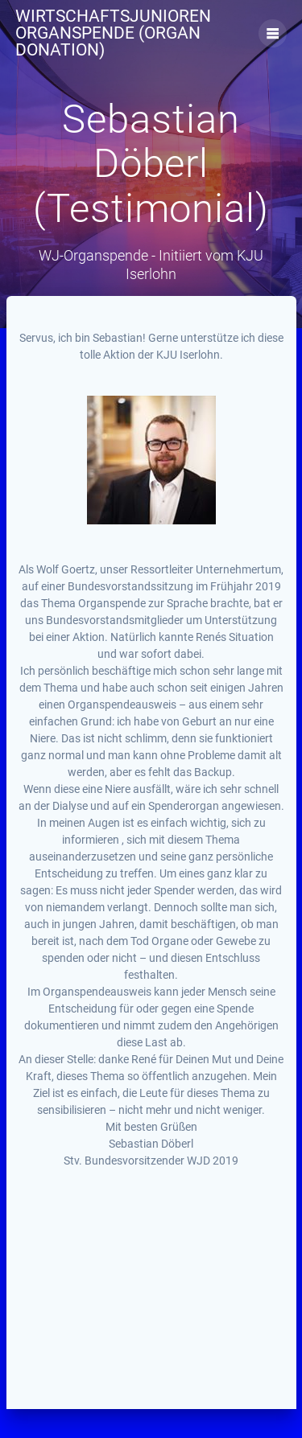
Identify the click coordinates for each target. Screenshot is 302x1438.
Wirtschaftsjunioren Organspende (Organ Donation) (113, 33)
